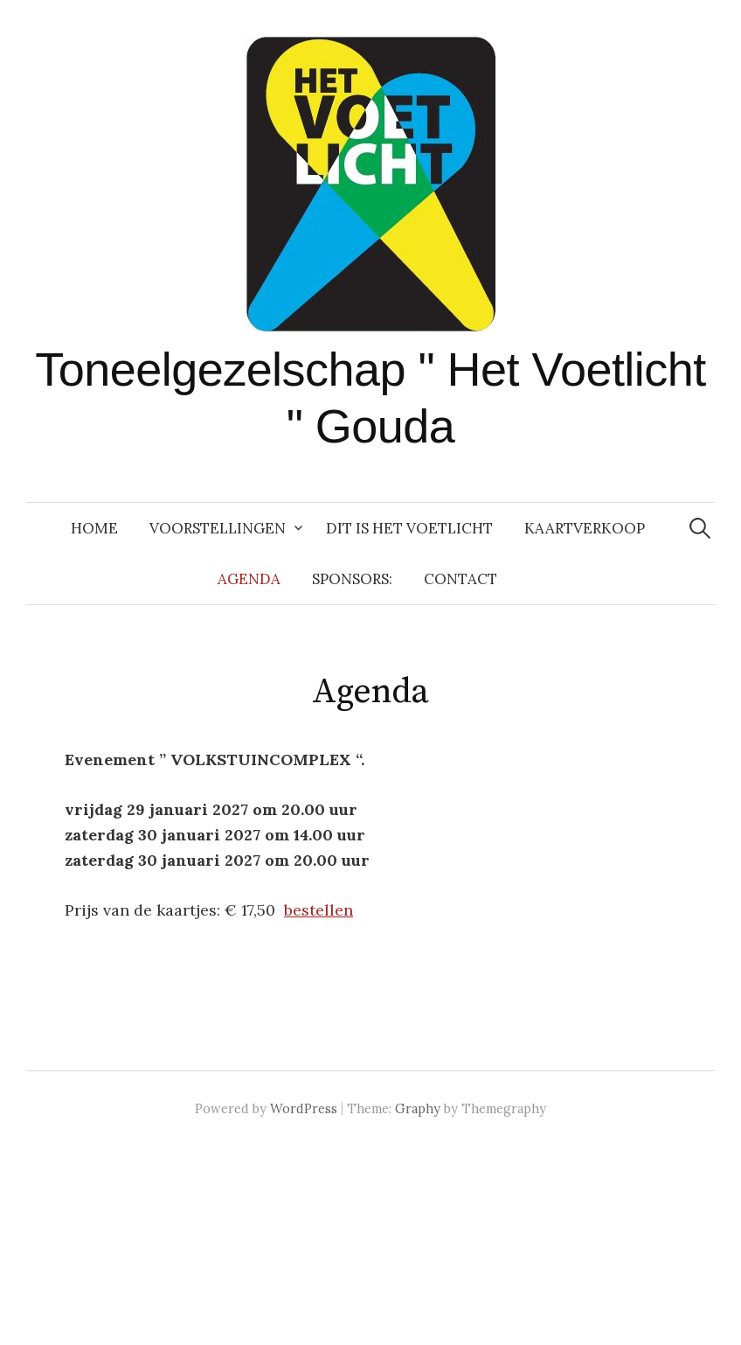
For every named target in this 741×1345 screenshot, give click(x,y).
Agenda (249, 579)
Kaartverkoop (584, 528)
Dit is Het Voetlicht (409, 528)
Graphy (417, 1108)
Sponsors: (352, 579)
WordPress (303, 1108)
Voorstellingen (217, 528)
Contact (460, 579)
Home (94, 528)
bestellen (318, 910)
